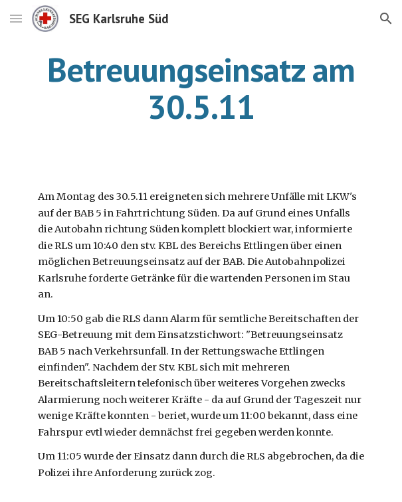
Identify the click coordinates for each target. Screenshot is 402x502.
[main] (201, 88)
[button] (16, 18)
